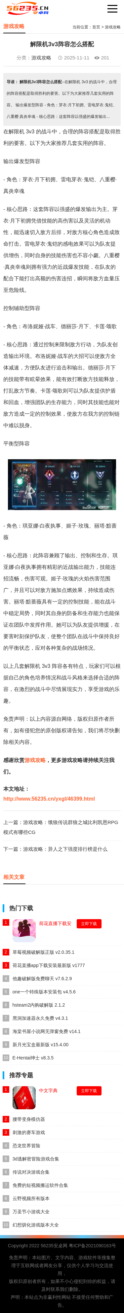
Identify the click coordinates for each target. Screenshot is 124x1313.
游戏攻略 (113, 27)
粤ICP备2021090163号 (92, 1245)
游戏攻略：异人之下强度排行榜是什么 (65, 849)
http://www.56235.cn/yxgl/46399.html (49, 799)
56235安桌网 (54, 1245)
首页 (96, 27)
